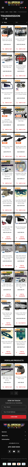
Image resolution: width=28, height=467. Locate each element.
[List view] (3, 18)
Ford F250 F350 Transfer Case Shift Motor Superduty (7, 202)
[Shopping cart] (23, 7)
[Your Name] (14, 407)
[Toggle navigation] (3, 7)
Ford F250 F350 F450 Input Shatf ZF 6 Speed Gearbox (20, 343)
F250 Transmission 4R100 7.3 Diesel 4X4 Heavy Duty (7, 257)
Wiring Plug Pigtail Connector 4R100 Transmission (21, 67)
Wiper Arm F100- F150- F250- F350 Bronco (7, 378)
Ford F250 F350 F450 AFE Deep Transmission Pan (7, 228)
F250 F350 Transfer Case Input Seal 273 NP (21, 286)
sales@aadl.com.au (14, 443)
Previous (12, 393)
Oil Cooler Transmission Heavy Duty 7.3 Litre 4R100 (7, 121)
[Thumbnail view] (6, 18)
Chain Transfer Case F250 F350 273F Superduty (7, 314)
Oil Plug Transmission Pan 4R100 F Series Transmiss (7, 175)
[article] (7, 376)
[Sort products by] (21, 22)
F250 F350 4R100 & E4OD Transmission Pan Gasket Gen (21, 257)
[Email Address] (14, 412)
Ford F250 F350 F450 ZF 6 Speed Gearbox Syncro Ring (20, 202)
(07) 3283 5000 (14, 447)
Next (16, 393)
